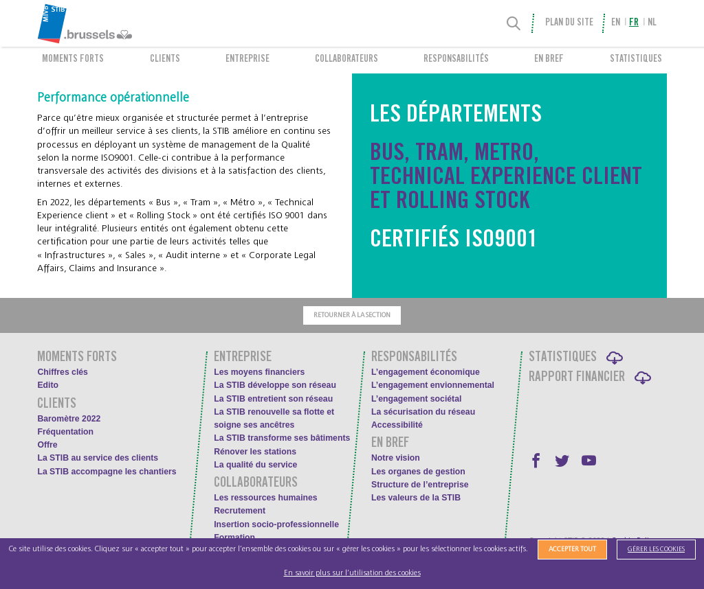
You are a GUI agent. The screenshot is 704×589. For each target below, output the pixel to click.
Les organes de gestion (418, 471)
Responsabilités (456, 60)
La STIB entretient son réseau (273, 399)
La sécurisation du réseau (423, 412)
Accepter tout (572, 549)
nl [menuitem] (652, 23)
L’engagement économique (425, 372)
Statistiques (636, 60)
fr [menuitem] (634, 23)
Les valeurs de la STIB (416, 498)
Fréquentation (65, 432)
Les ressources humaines (265, 498)
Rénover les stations (255, 452)
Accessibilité (397, 425)
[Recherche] (514, 23)
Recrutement (239, 511)
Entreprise (248, 60)
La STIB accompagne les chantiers (106, 471)
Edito (47, 385)
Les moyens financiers (259, 372)
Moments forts (73, 60)
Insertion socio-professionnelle (276, 524)
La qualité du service (255, 465)
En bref (549, 60)
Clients (165, 60)
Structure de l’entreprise (420, 484)
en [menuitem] (615, 23)
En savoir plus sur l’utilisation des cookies (352, 573)
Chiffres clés (62, 372)
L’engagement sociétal (416, 399)
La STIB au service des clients (97, 458)
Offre (47, 445)
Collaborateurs (346, 60)
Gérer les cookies (656, 549)
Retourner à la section (352, 315)
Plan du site (569, 23)
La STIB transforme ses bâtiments (282, 438)
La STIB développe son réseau (275, 385)
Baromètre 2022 (68, 419)
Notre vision (395, 458)
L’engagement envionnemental (432, 385)
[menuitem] (114, 23)
